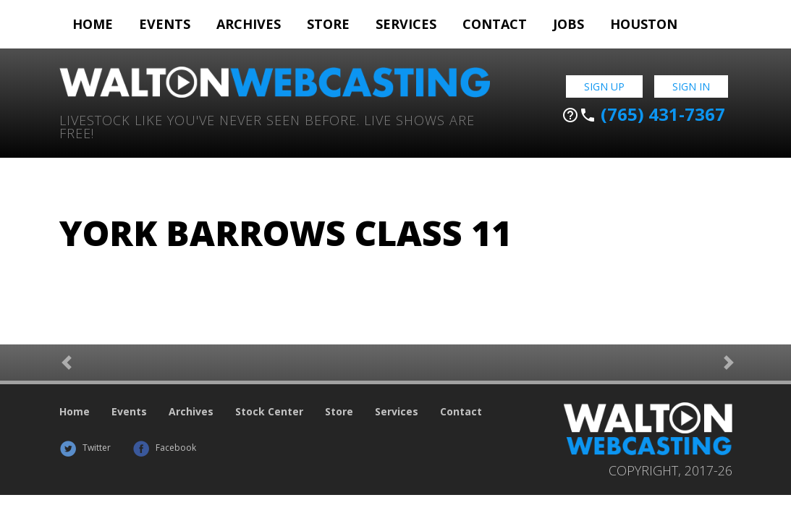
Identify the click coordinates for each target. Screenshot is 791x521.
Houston (643, 24)
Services (406, 24)
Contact (494, 24)
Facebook (164, 447)
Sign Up (604, 86)
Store (328, 24)
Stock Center (269, 411)
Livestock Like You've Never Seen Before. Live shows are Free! (267, 125)
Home (92, 24)
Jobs (568, 24)
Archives (248, 24)
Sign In (691, 86)
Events (164, 24)
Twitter (85, 447)
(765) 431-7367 (643, 114)
